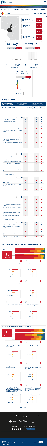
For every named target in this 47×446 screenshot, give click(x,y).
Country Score (10, 64)
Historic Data (16, 9)
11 (25, 117)
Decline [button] (35, 442)
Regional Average (18, 65)
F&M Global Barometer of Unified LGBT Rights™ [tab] (7, 104)
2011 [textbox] (34, 107)
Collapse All (12, 110)
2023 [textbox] (41, 107)
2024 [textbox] (4, 249)
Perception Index (34, 9)
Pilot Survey (42, 9)
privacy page (28, 442)
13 (36, 117)
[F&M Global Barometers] (6, 2)
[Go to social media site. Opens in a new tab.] (12, 429)
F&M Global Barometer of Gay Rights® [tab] (22, 104)
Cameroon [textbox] (8, 13)
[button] (17, 117)
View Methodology (14, 67)
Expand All (5, 110)
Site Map (34, 426)
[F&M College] (23, 421)
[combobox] (17, 13)
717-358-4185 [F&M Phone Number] (32, 422)
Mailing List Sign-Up (31, 428)
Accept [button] (40, 442)
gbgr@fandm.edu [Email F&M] (14, 426)
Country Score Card (25, 9)
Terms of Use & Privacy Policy (28, 426)
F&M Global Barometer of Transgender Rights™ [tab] (37, 104)
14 (41, 117)
